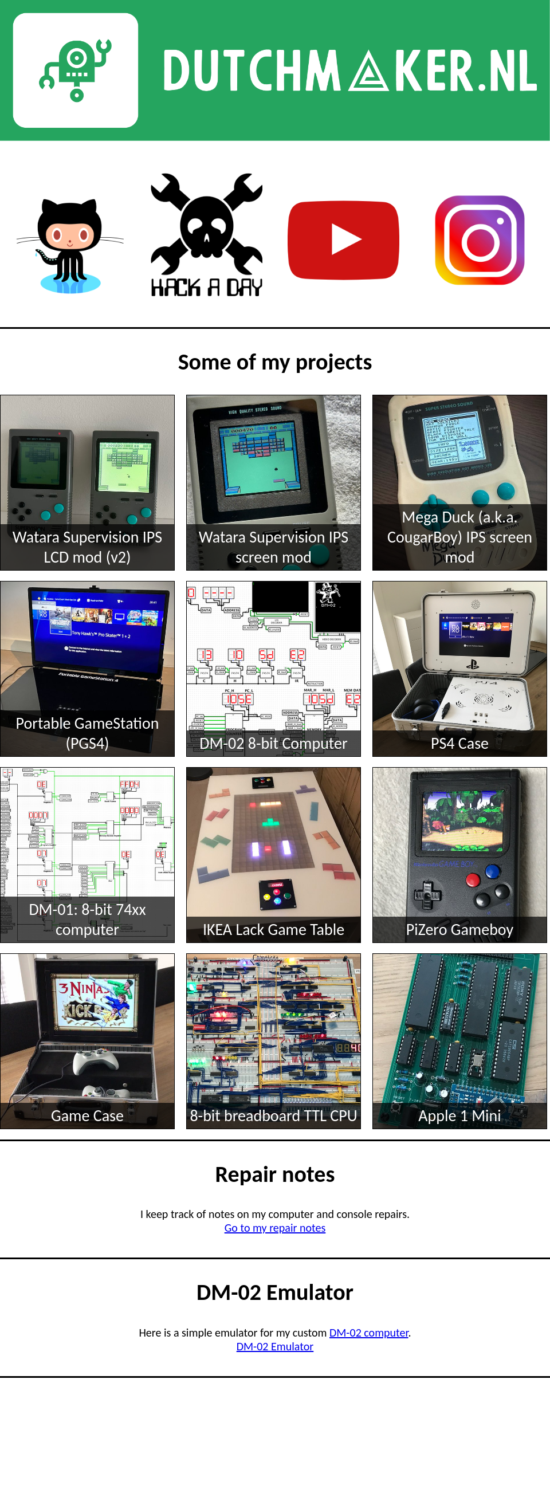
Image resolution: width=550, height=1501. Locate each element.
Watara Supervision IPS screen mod (273, 547)
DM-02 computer (368, 1332)
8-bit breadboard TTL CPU (273, 1116)
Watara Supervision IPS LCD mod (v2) (87, 547)
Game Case (87, 1116)
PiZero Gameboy (459, 930)
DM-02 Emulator (275, 1346)
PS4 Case (460, 743)
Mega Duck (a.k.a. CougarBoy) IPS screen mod (459, 537)
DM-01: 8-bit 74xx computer (87, 919)
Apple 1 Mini (459, 1116)
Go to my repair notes (275, 1228)
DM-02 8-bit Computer (273, 743)
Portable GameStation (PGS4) (87, 733)
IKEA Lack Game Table (273, 930)
